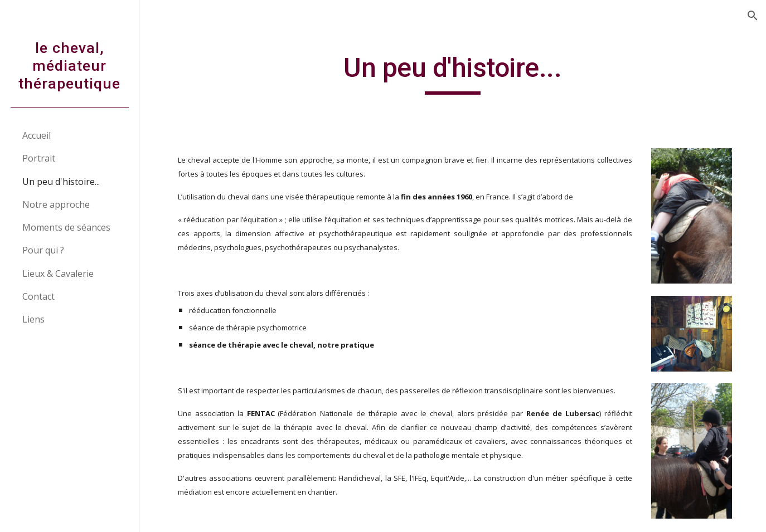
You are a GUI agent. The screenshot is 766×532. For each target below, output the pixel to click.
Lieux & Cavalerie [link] (58, 273)
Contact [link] (38, 296)
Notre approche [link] (56, 204)
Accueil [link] (36, 135)
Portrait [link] (38, 158)
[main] (453, 73)
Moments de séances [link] (66, 227)
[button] (752, 15)
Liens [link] (33, 319)
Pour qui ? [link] (43, 250)
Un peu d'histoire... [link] (61, 181)
